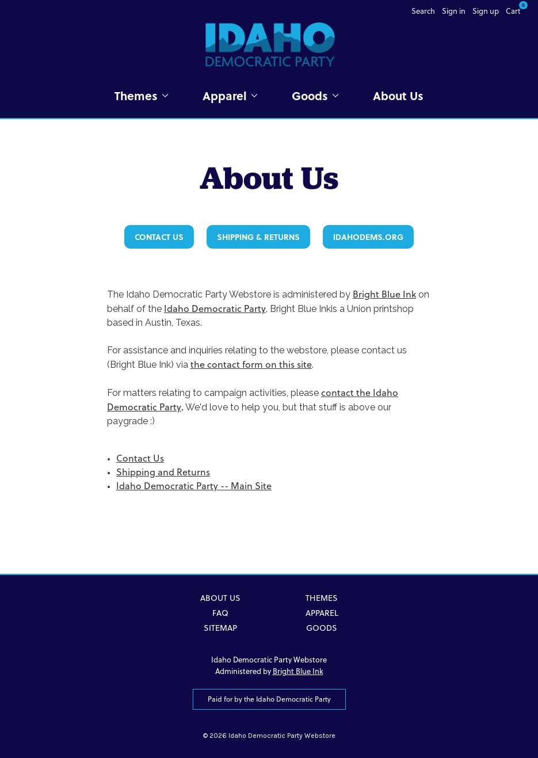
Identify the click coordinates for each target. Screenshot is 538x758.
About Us (398, 95)
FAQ (220, 613)
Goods (315, 95)
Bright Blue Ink (384, 294)
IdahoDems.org (368, 237)
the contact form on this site (251, 364)
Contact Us (159, 237)
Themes (141, 95)
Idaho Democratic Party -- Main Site (194, 485)
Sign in (453, 11)
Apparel (230, 95)
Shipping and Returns (163, 472)
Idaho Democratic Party (215, 308)
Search (423, 11)
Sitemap (220, 628)
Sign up (485, 11)
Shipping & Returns (258, 237)
